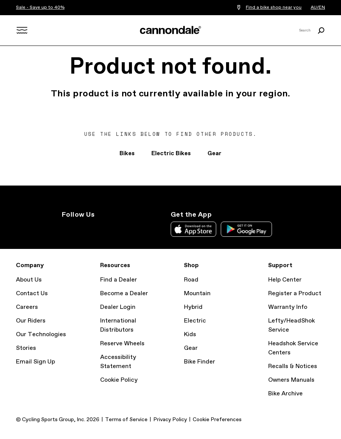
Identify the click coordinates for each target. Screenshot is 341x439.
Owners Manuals (291, 380)
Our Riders (31, 321)
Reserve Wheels (122, 344)
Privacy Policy (170, 419)
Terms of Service (126, 419)
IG (66, 228)
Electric (195, 321)
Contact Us (32, 293)
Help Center (285, 280)
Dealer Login (117, 307)
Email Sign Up (35, 362)
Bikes (127, 153)
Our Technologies (41, 334)
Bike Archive (285, 394)
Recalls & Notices (292, 366)
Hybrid (193, 307)
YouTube (116, 228)
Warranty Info (287, 307)
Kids (190, 334)
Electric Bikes (171, 153)
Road (191, 280)
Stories (26, 348)
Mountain (197, 293)
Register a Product (294, 293)
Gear (214, 153)
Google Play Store (246, 229)
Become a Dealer (124, 293)
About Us (29, 280)
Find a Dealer (118, 280)
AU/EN (318, 8)
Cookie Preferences (217, 419)
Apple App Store (193, 229)
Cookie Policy (119, 380)
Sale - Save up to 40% (40, 8)
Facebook (99, 228)
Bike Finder (199, 362)
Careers (27, 307)
